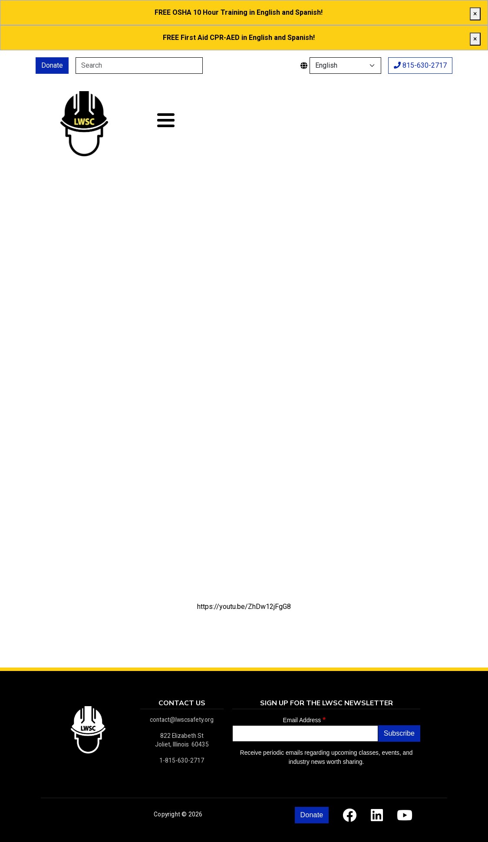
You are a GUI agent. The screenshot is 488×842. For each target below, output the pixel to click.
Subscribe (399, 733)
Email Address (302, 720)
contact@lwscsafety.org (182, 719)
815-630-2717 (420, 65)
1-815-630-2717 (181, 760)
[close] (475, 13)
